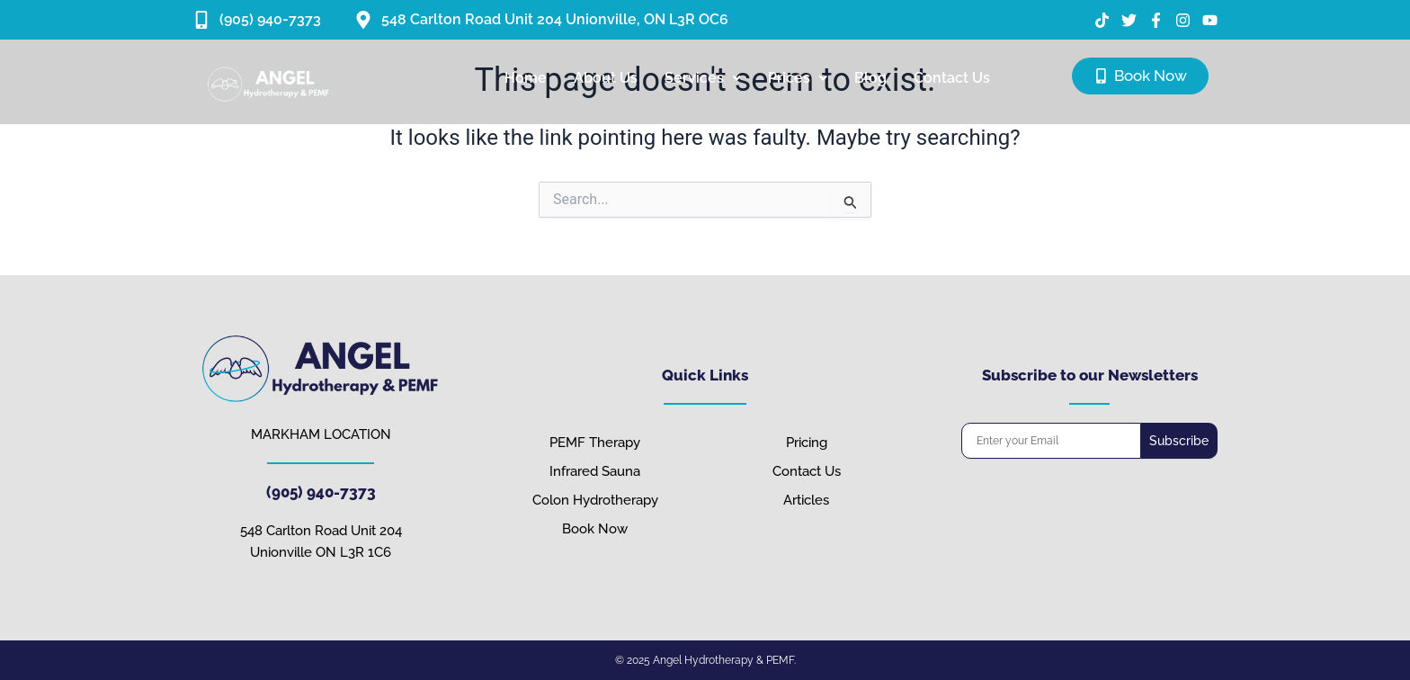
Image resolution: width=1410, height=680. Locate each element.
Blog (870, 77)
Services (703, 77)
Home (525, 77)
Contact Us (952, 77)
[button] (702, 78)
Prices (797, 77)
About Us (606, 77)
